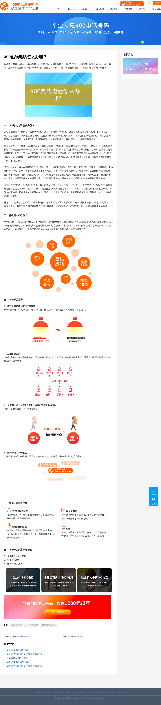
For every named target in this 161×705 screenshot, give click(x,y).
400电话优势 (16, 299)
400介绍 (86, 9)
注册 (157, 3)
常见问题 (156, 9)
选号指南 (128, 9)
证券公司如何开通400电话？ (18, 662)
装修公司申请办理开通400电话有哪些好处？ (25, 654)
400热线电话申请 (48, 625)
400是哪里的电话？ (77, 636)
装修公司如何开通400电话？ (18, 650)
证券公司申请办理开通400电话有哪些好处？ (25, 666)
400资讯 (142, 9)
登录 (148, 3)
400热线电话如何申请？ (22, 636)
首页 (59, 9)
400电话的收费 (31, 625)
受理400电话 (17, 625)
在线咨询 (153, 495)
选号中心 (71, 9)
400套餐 (114, 9)
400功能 (100, 9)
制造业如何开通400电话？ (18, 658)
